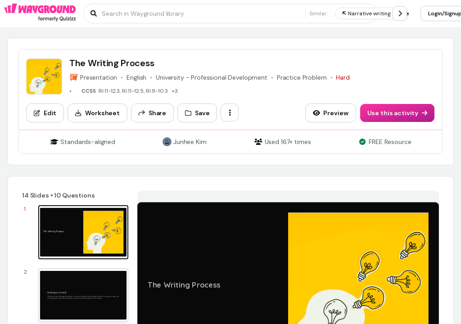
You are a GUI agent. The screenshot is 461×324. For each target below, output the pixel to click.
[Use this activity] (397, 113)
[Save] (197, 113)
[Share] (152, 113)
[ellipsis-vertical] (230, 113)
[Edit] (45, 113)
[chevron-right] (400, 13)
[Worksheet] (97, 113)
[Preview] (330, 113)
